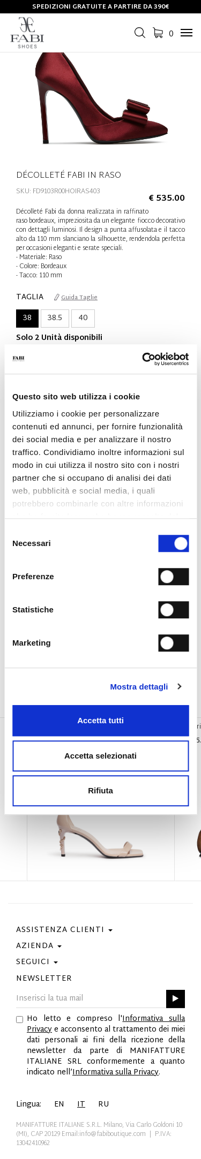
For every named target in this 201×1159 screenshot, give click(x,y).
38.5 (55, 318)
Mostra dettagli (139, 686)
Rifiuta (100, 790)
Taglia (29, 297)
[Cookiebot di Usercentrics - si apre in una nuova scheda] (143, 359)
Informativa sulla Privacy (115, 1072)
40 (83, 318)
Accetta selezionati (100, 755)
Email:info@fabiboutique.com (104, 1134)
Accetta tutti (100, 720)
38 (27, 318)
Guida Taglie (76, 297)
